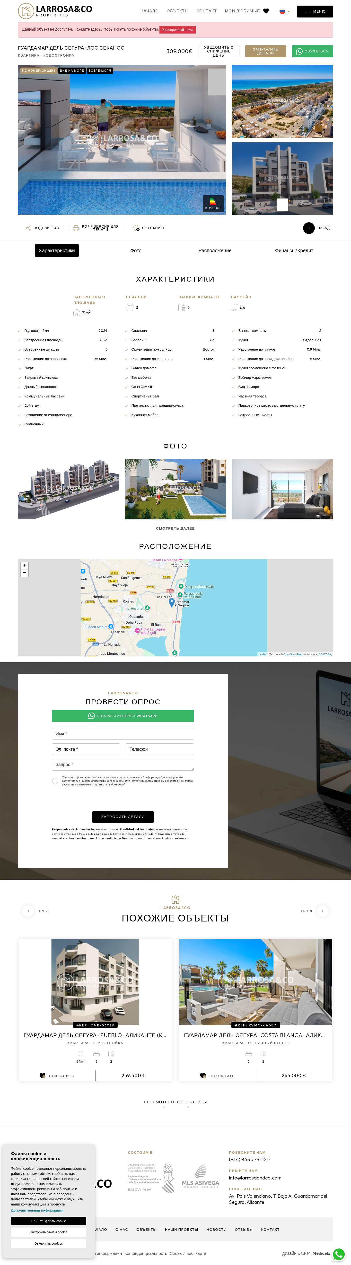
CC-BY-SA (324, 654)
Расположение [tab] (215, 250)
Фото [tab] (135, 250)
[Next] (315, 911)
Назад (316, 228)
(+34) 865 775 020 (250, 1159)
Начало (144, 11)
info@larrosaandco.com (257, 1177)
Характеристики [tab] (57, 250)
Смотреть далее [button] (175, 528)
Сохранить (57, 1075)
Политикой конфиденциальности (110, 781)
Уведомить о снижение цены (219, 51)
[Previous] (36, 911)
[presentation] (89, 801)
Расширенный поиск (177, 29)
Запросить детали (266, 51)
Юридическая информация (96, 1253)
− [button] (24, 573)
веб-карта (201, 1253)
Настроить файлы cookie (49, 1232)
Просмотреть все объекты (175, 1102)
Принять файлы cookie (48, 1221)
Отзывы (245, 1229)
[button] (43, 228)
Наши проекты (182, 1229)
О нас (121, 1229)
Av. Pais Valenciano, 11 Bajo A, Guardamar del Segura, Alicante (278, 1198)
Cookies (180, 1253)
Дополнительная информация (37, 1210)
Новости (217, 1229)
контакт (201, 11)
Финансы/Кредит (294, 250)
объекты (172, 11)
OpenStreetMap (292, 654)
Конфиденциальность (148, 1253)
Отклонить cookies (49, 1243)
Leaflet (263, 654)
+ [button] (24, 565)
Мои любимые (241, 11)
